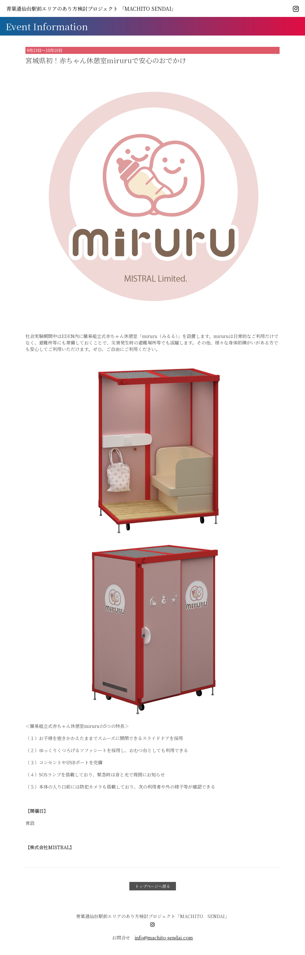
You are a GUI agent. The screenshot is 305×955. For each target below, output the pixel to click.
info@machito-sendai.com (164, 937)
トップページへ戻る (152, 886)
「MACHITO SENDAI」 (91, 8)
